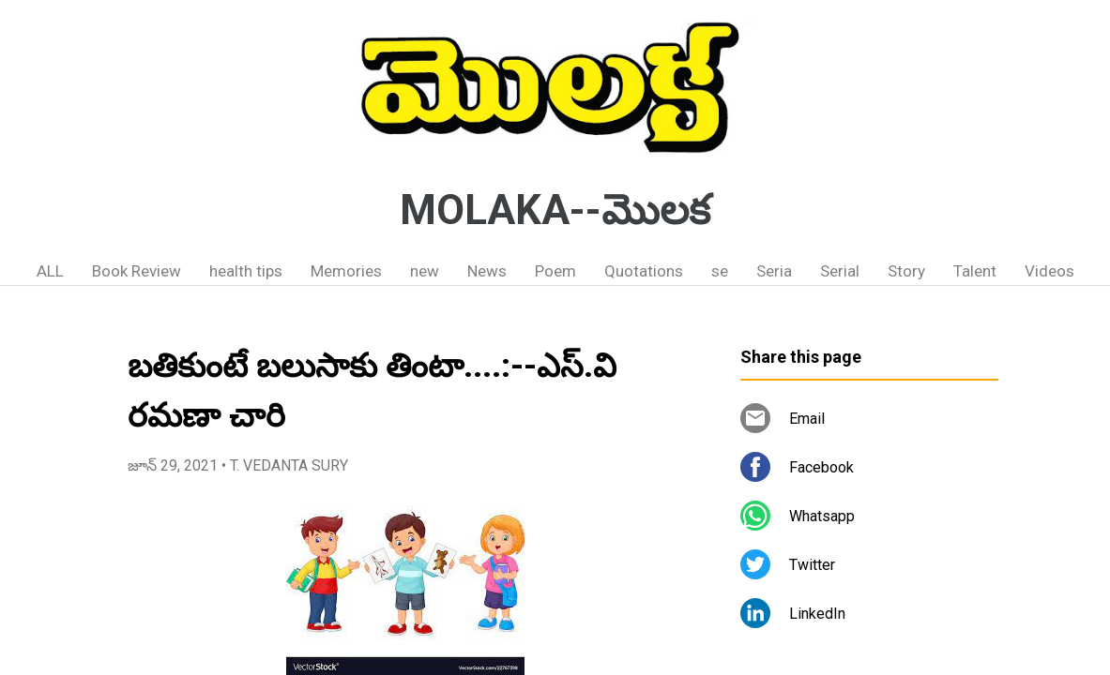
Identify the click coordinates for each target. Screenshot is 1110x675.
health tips (245, 271)
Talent (974, 271)
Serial (839, 271)
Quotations (643, 271)
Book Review (136, 271)
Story (906, 271)
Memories (346, 271)
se (719, 271)
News (487, 271)
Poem (555, 271)
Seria (774, 271)
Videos (1049, 271)
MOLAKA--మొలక (555, 210)
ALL (50, 271)
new (424, 271)
